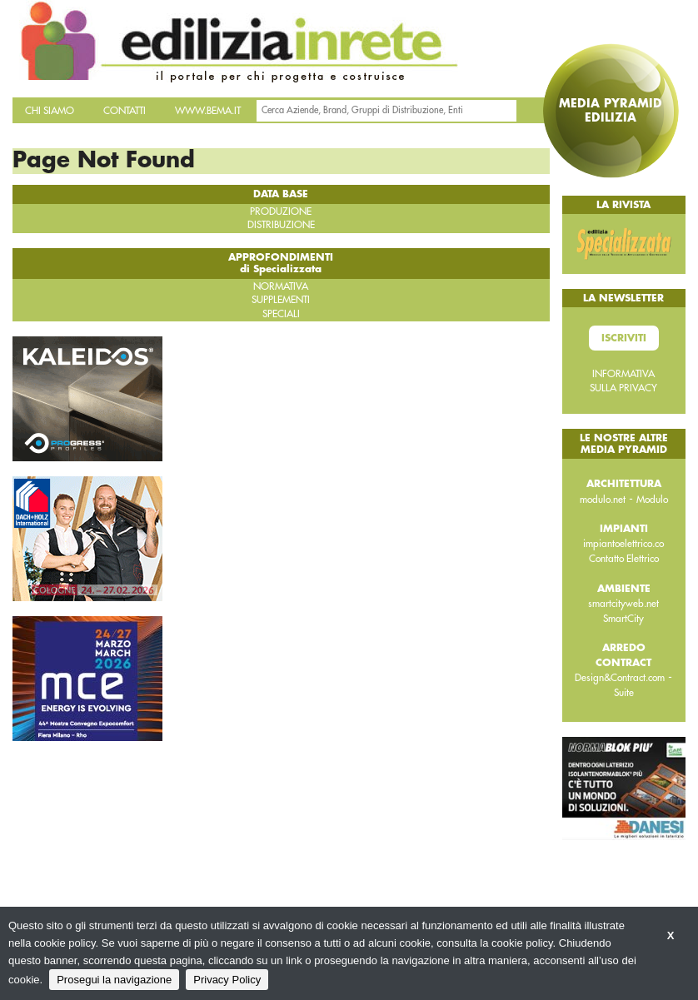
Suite (624, 693)
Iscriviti (623, 338)
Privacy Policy (227, 979)
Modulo (652, 500)
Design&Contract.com (620, 678)
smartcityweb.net (623, 604)
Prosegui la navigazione (114, 979)
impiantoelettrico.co (623, 544)
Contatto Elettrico (624, 559)
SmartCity (623, 619)
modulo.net (603, 500)
